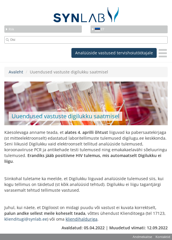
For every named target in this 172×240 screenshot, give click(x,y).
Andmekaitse (142, 237)
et (97, 29)
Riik (9, 29)
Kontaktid (163, 237)
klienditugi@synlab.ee (25, 219)
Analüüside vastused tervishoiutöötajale (114, 53)
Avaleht (16, 72)
